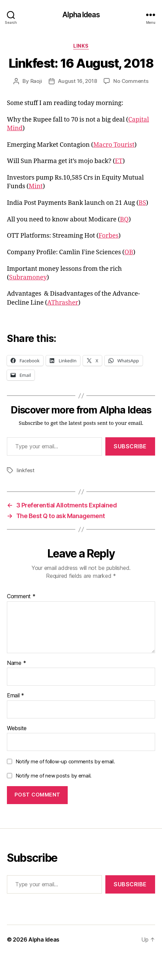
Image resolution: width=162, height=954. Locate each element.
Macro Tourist (113, 145)
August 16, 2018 (77, 81)
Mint (36, 186)
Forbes (108, 236)
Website (17, 728)
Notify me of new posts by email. (54, 775)
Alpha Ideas (80, 14)
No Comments (130, 81)
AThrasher (62, 303)
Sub (14, 278)
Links (81, 46)
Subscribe (130, 446)
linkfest (26, 470)
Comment (21, 596)
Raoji (36, 81)
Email (15, 696)
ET (119, 161)
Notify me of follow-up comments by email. (65, 761)
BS (142, 203)
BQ (124, 219)
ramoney (33, 278)
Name (16, 663)
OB (128, 252)
